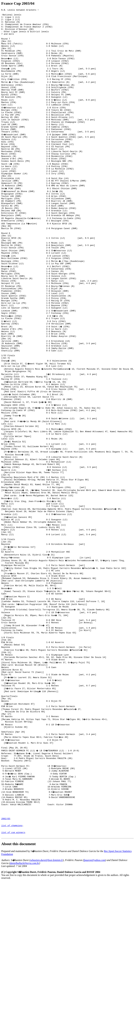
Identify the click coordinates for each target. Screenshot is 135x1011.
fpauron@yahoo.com (94, 974)
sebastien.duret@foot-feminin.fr (46, 974)
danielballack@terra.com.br (24, 977)
